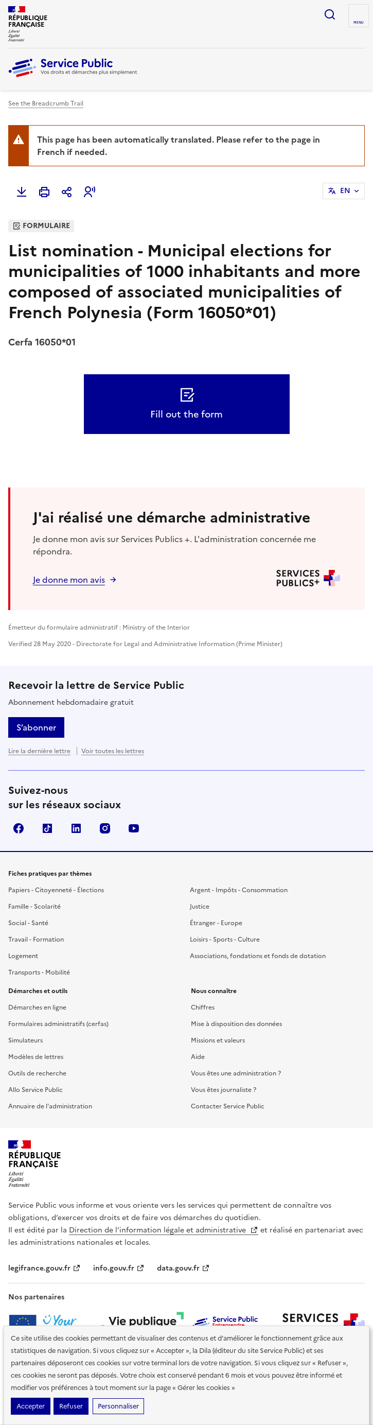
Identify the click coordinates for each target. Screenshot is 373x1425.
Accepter (30, 1406)
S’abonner (36, 727)
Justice (199, 906)
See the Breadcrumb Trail (45, 103)
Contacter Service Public (227, 1106)
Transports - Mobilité (39, 972)
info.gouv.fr (119, 1268)
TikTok (47, 828)
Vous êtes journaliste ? (223, 1089)
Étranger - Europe (216, 923)
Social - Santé (28, 923)
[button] (89, 192)
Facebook (18, 828)
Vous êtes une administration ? (236, 1073)
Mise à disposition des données (236, 1024)
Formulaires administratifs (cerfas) (58, 1024)
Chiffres (203, 1007)
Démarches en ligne (37, 1007)
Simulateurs (25, 1040)
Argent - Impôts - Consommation (239, 890)
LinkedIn (76, 828)
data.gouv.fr (183, 1268)
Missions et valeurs (218, 1040)
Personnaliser (118, 1406)
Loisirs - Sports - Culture (225, 939)
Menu (358, 22)
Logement (23, 956)
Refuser (71, 1406)
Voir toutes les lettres (112, 751)
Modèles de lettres (35, 1057)
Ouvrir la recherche (329, 14)
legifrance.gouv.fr (44, 1268)
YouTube (133, 828)
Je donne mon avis (69, 580)
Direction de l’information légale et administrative (163, 1230)
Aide (198, 1057)
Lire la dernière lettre (39, 751)
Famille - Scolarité (34, 906)
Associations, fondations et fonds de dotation (258, 956)
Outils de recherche (37, 1073)
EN (345, 190)
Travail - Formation (36, 939)
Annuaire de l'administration (50, 1106)
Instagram (105, 828)
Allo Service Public (35, 1089)
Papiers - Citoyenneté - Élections (56, 890)
